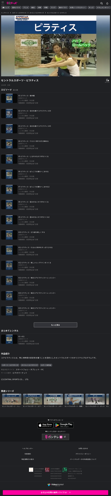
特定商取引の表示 (27, 459)
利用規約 (28, 454)
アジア (53, 7)
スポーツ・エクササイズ (10, 365)
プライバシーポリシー (83, 454)
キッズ (91, 7)
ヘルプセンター (27, 448)
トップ (5, 7)
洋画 (39, 7)
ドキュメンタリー (103, 7)
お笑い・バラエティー (78, 7)
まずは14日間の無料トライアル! (55, 492)
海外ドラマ (63, 7)
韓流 (33, 7)
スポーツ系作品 (46, 365)
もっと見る (55, 325)
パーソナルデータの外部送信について (83, 459)
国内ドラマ (16, 7)
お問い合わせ (83, 448)
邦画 (45, 7)
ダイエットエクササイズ (29, 365)
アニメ (25, 7)
